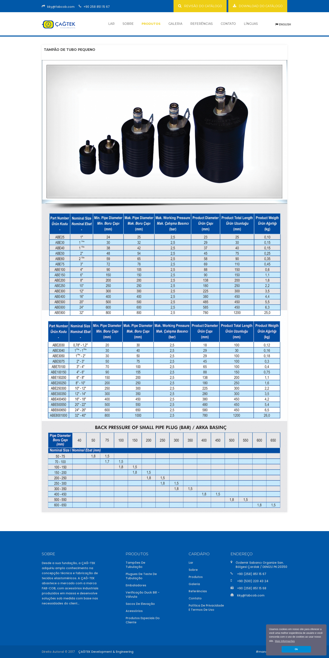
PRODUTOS (151, 24)
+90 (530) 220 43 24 (252, 581)
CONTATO (228, 24)
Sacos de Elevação (140, 604)
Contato (195, 598)
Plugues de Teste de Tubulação (141, 576)
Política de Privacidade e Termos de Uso (206, 607)
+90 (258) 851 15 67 (251, 574)
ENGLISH (283, 24)
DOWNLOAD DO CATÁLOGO (258, 6)
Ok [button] (296, 649)
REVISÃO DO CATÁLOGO (200, 6)
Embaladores (136, 585)
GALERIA (175, 24)
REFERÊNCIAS (201, 24)
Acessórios (134, 611)
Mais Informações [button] (285, 641)
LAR (111, 24)
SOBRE (128, 24)
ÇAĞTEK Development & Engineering (105, 652)
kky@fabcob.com (60, 7)
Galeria (194, 584)
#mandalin (264, 652)
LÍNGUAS (251, 24)
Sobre (193, 570)
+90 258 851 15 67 (97, 7)
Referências (198, 591)
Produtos (196, 577)
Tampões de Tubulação (135, 565)
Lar (191, 563)
